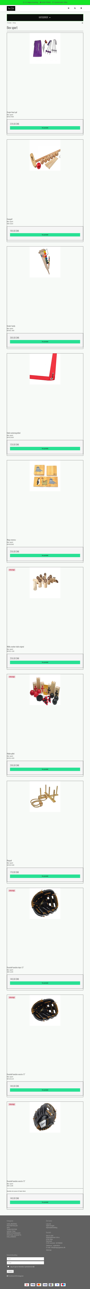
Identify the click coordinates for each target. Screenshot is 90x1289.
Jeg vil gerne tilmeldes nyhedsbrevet (27, 1266)
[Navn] (25, 1259)
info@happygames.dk (58, 1247)
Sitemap (48, 1250)
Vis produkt (45, 128)
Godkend (10, 1271)
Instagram (20, 1276)
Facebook (11, 1276)
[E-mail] (25, 1262)
